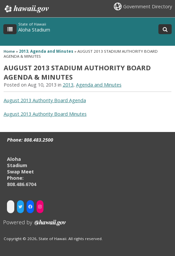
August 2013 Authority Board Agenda (45, 100)
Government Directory (147, 6)
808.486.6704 (21, 184)
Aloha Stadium (34, 30)
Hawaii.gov (26, 9)
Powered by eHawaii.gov (35, 225)
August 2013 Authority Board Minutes (45, 114)
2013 (23, 51)
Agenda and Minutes (51, 51)
